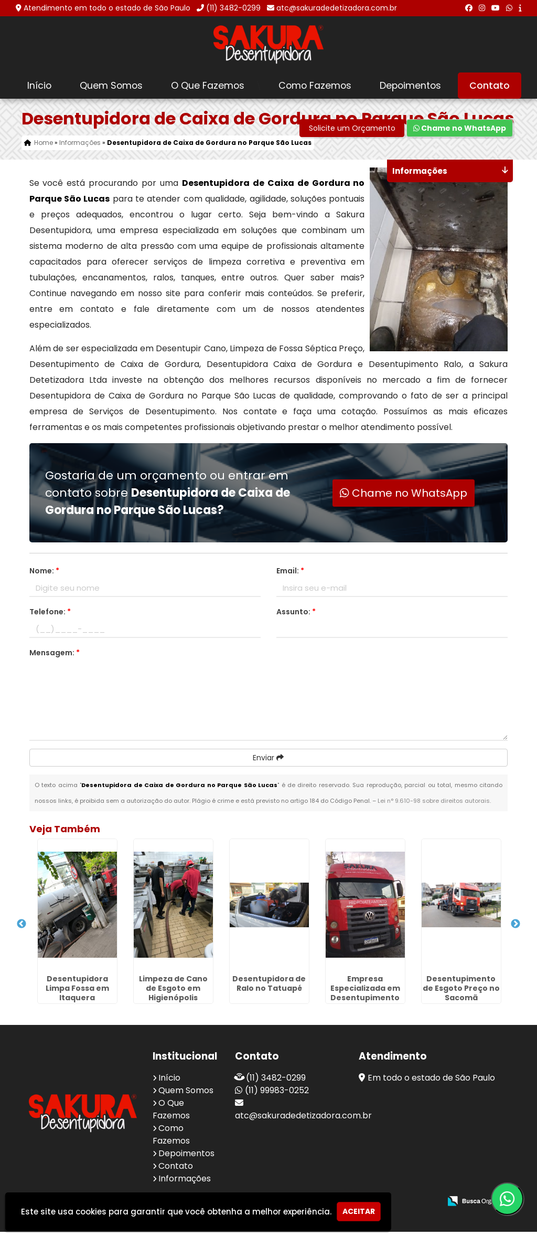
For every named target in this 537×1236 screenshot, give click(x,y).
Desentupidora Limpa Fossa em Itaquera (77, 992)
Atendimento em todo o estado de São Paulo (107, 8)
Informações (184, 1183)
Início (39, 85)
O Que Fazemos (207, 85)
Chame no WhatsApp (459, 132)
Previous (21, 928)
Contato (489, 85)
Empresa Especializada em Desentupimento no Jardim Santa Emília (365, 1002)
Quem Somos (111, 85)
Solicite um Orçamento (352, 132)
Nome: (44, 575)
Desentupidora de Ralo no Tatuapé (269, 988)
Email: (290, 575)
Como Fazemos (314, 85)
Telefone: (50, 616)
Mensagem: (54, 657)
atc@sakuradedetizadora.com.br (336, 8)
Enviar (268, 762)
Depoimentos (410, 85)
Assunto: (296, 616)
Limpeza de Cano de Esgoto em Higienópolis (173, 992)
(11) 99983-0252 (277, 1094)
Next (515, 928)
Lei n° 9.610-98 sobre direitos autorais (434, 805)
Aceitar (358, 1211)
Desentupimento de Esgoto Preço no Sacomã (461, 992)
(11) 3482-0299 (233, 8)
